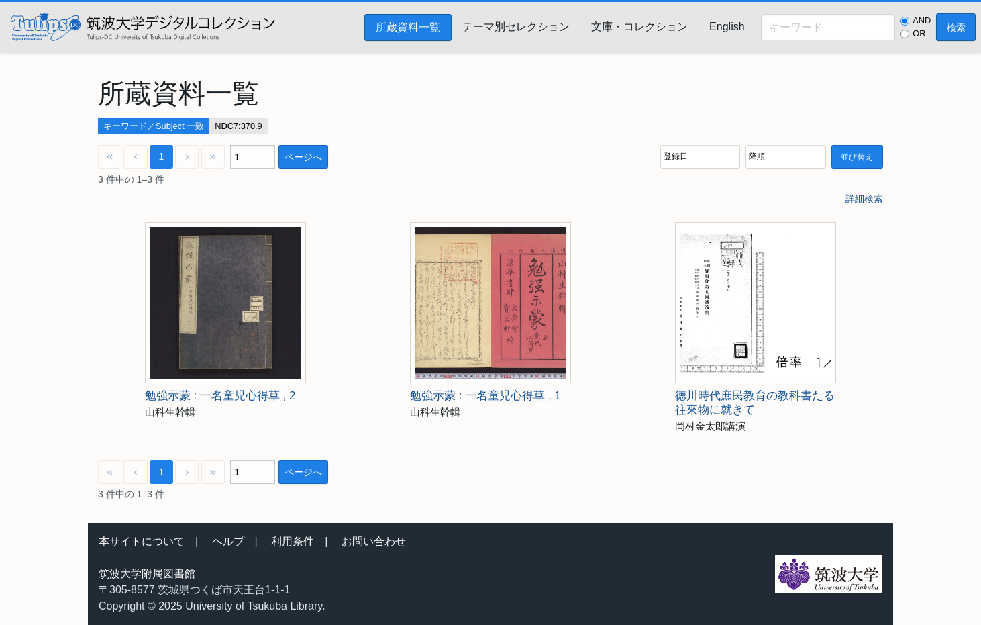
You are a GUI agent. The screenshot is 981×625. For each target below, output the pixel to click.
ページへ (303, 157)
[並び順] (700, 157)
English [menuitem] (726, 26)
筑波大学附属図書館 (147, 573)
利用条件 (292, 541)
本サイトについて (142, 541)
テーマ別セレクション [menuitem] (516, 26)
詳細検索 (864, 198)
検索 (956, 27)
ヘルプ (228, 541)
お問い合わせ (374, 541)
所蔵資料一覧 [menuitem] (408, 27)
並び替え (857, 157)
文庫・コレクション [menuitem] (639, 26)
